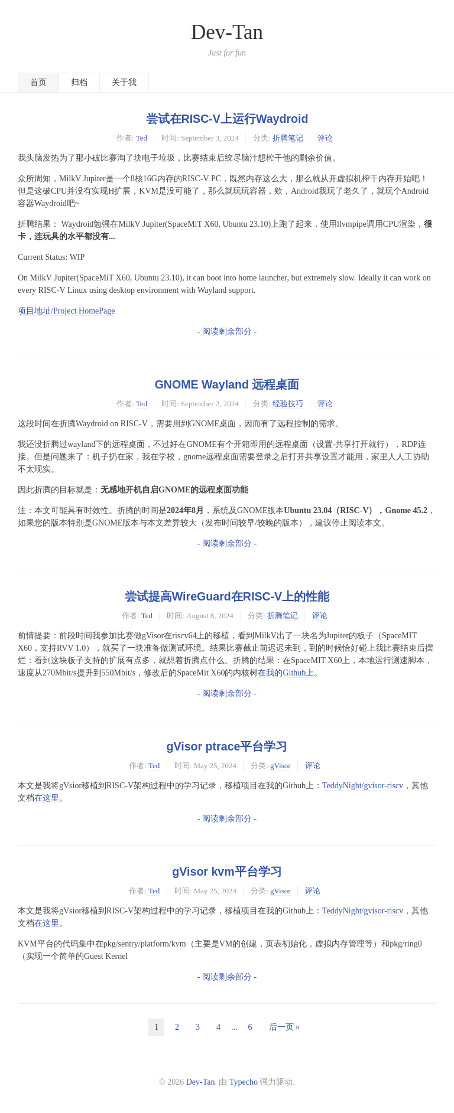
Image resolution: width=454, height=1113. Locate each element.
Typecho (243, 1082)
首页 (38, 82)
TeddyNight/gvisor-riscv (362, 785)
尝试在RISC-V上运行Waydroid (227, 118)
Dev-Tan (227, 32)
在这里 (46, 798)
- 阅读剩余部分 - (227, 331)
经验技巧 (288, 403)
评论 (325, 137)
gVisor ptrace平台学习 (227, 746)
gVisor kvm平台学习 (226, 871)
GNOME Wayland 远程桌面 (227, 384)
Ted (141, 137)
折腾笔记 (288, 137)
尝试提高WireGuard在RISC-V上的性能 (227, 596)
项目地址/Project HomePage (66, 310)
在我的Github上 (286, 672)
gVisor (280, 765)
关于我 (124, 82)
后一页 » (284, 1027)
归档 (79, 82)
